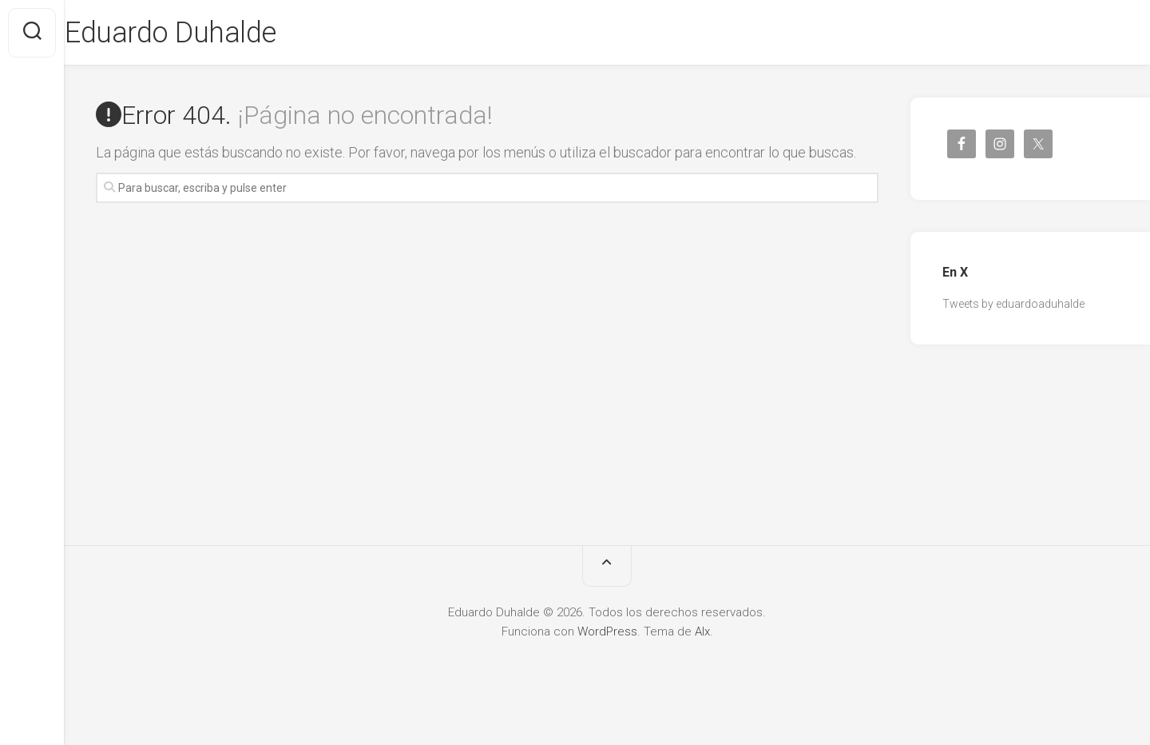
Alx (702, 631)
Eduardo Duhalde (201, 33)
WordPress (607, 631)
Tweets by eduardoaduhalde (1013, 303)
